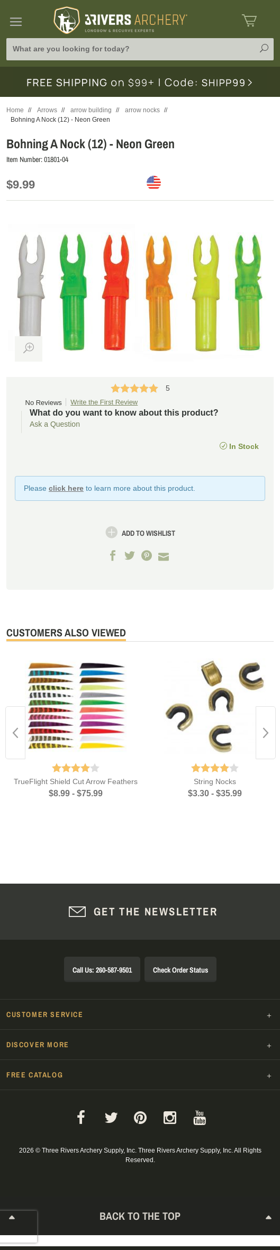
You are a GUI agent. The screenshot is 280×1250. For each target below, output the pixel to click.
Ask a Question (55, 424)
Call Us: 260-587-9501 (102, 970)
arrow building (91, 110)
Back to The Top (140, 1218)
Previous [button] (15, 732)
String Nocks (215, 781)
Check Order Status (180, 970)
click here (66, 488)
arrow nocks (142, 110)
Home (15, 110)
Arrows (47, 110)
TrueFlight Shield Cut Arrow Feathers (76, 781)
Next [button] (266, 732)
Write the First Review (104, 402)
